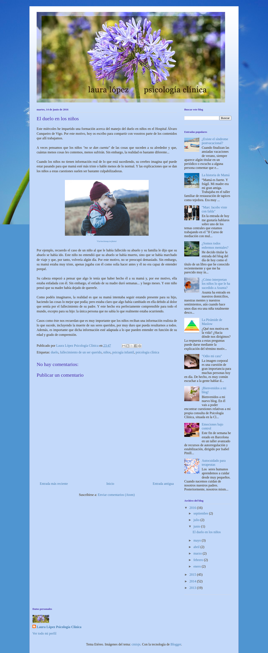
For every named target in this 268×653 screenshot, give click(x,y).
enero (197, 566)
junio (197, 526)
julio (196, 520)
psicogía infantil (123, 352)
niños (107, 352)
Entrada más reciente (54, 483)
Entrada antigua (163, 483)
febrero (198, 560)
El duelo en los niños (207, 532)
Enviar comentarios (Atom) (116, 495)
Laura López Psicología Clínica (59, 627)
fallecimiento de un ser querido (81, 352)
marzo (198, 553)
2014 (193, 581)
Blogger (175, 644)
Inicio (110, 483)
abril (196, 547)
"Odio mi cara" (212, 356)
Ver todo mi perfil (44, 633)
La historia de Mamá (215, 175)
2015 (193, 574)
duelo (54, 352)
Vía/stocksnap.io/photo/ (107, 241)
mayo (197, 540)
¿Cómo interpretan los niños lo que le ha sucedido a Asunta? (216, 283)
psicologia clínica (147, 352)
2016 (193, 507)
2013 (193, 588)
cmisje (136, 644)
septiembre (201, 513)
